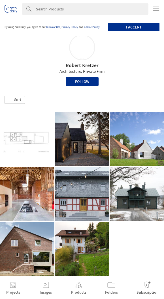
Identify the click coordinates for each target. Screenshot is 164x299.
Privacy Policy (69, 27)
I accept (134, 27)
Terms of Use (53, 27)
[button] (15, 100)
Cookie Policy (92, 27)
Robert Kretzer (82, 65)
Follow (82, 81)
